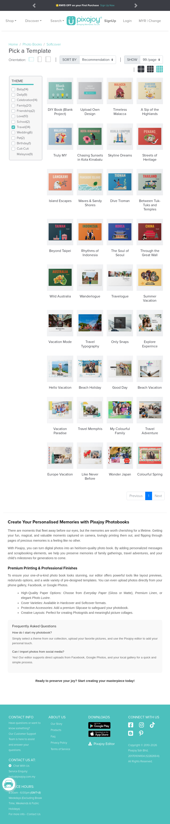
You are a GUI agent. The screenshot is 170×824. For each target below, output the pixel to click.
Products (56, 730)
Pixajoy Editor (101, 744)
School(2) (23, 122)
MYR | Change (150, 21)
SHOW (132, 59)
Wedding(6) (24, 132)
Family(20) (24, 105)
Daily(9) (22, 95)
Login (127, 21)
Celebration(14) (27, 100)
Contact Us (34, 814)
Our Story (56, 724)
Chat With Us (19, 766)
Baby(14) (22, 89)
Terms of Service (60, 749)
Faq (53, 736)
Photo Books (32, 44)
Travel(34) (23, 127)
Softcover (53, 44)
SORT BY (69, 59)
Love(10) (22, 116)
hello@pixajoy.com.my (22, 776)
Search (56, 21)
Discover (32, 21)
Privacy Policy (59, 743)
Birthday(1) (24, 143)
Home (13, 44)
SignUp (110, 21)
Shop (10, 21)
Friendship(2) (26, 111)
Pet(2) (21, 138)
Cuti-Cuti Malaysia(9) (25, 151)
